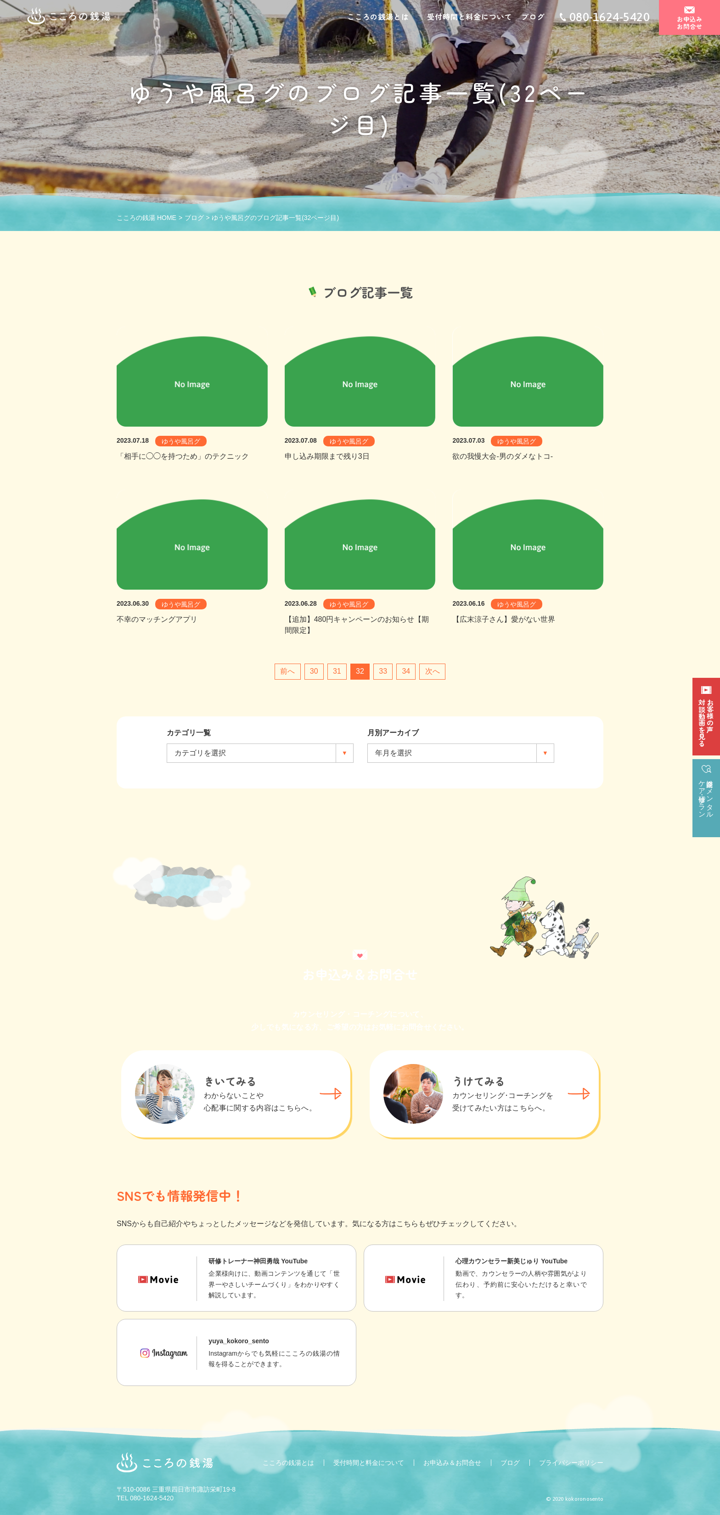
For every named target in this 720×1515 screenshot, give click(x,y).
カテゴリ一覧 (189, 733)
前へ (287, 671)
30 (314, 671)
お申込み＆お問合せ (452, 1462)
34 (406, 671)
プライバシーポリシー (571, 1462)
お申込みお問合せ (689, 24)
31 (337, 671)
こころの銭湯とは (378, 17)
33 (383, 671)
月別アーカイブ (393, 733)
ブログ (532, 17)
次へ (432, 671)
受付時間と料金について (469, 17)
